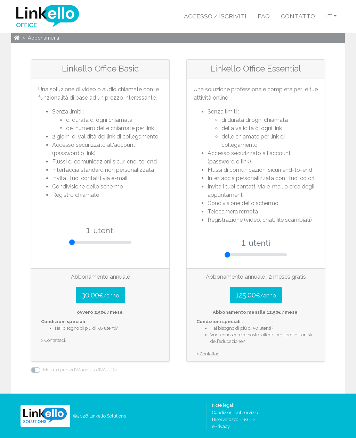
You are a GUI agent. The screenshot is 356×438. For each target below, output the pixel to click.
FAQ (264, 16)
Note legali (223, 405)
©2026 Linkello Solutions (99, 416)
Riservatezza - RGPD (233, 419)
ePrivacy (221, 426)
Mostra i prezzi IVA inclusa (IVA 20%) (80, 369)
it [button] (329, 16)
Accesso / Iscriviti (215, 16)
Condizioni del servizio (235, 412)
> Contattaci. (53, 340)
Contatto (298, 16)
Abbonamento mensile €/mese (255, 312)
